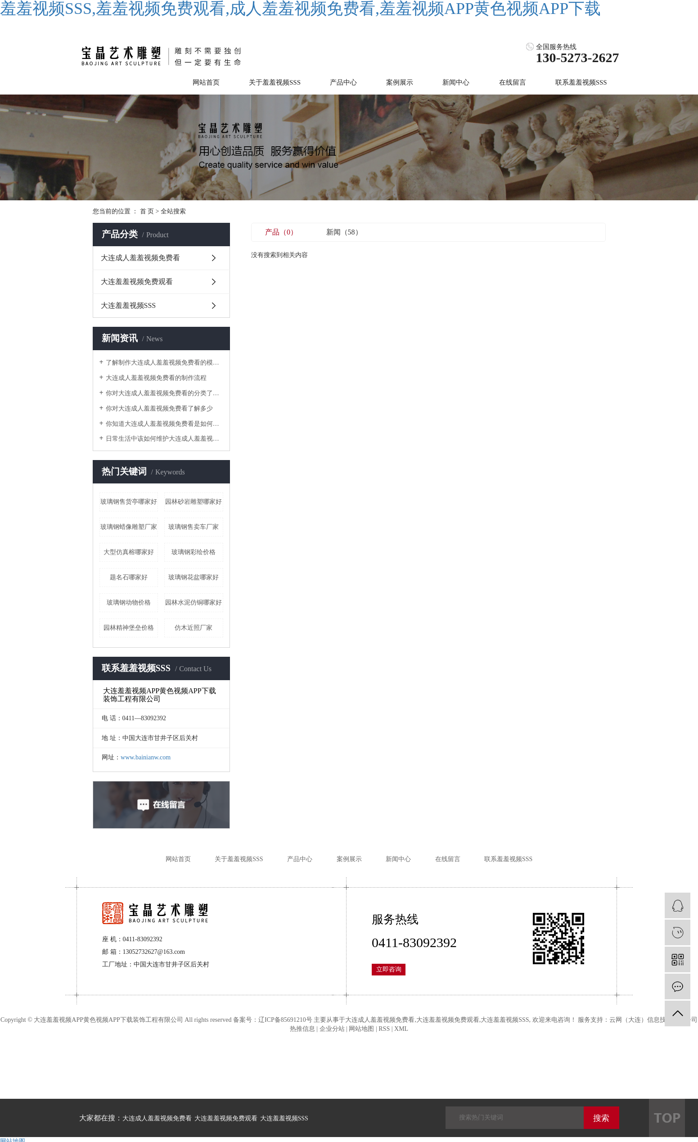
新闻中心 (455, 82)
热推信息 (302, 1028)
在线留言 (512, 82)
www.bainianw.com (146, 757)
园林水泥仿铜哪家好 (193, 602)
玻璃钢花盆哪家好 (193, 577)
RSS (384, 1028)
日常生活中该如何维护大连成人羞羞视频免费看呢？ (164, 438)
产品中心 (343, 82)
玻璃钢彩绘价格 (193, 552)
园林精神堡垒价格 (129, 627)
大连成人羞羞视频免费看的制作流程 (156, 378)
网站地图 (361, 1028)
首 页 (147, 211)
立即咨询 (388, 969)
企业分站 (332, 1028)
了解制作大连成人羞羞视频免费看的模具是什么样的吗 (164, 362)
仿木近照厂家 (193, 627)
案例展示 (399, 82)
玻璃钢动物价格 (129, 602)
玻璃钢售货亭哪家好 (128, 501)
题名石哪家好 (129, 577)
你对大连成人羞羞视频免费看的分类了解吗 (164, 393)
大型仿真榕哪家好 (129, 552)
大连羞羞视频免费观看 (137, 281)
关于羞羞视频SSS (275, 82)
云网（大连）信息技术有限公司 (653, 1019)
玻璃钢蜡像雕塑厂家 (128, 527)
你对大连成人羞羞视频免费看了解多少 (159, 408)
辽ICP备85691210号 (285, 1019)
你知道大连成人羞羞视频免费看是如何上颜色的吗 (164, 423)
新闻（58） (344, 232)
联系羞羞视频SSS (581, 82)
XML (401, 1028)
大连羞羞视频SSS (128, 305)
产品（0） (281, 232)
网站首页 (206, 82)
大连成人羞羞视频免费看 (140, 258)
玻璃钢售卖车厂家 (193, 527)
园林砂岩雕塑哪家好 (193, 501)
